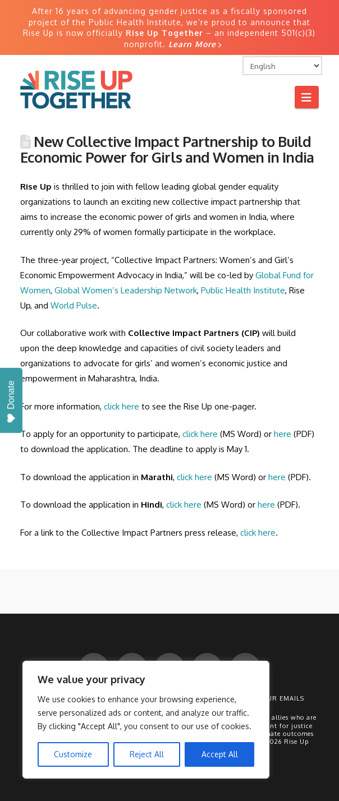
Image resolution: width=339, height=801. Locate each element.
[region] (145, 720)
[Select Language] (282, 65)
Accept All (219, 754)
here (282, 434)
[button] (307, 97)
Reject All (147, 754)
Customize (73, 754)
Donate (11, 401)
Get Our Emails (275, 698)
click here (200, 434)
